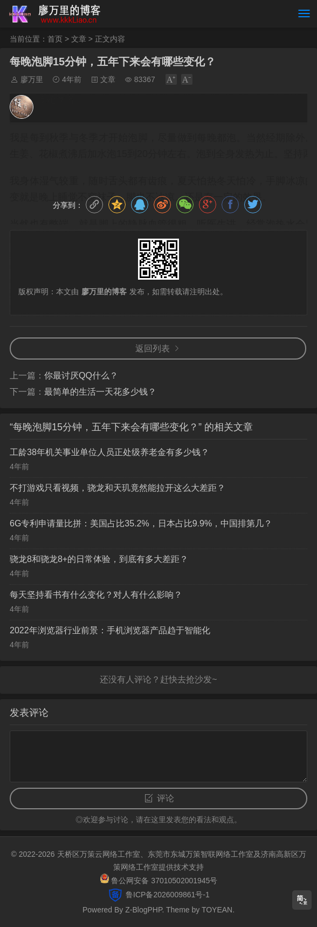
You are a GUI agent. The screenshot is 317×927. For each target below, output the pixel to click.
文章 (78, 39)
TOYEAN (217, 909)
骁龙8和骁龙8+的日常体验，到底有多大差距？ (99, 559)
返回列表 (152, 348)
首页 (55, 39)
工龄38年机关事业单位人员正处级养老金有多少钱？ (109, 452)
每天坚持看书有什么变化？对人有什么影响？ (96, 594)
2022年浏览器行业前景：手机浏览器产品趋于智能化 (110, 630)
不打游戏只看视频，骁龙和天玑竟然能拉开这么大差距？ (117, 487)
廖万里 (31, 79)
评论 (165, 798)
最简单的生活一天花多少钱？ (100, 391)
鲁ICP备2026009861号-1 (166, 894)
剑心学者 (57, 99)
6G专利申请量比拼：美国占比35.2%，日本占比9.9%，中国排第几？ (141, 523)
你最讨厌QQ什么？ (81, 375)
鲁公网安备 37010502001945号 (164, 880)
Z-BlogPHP (143, 909)
